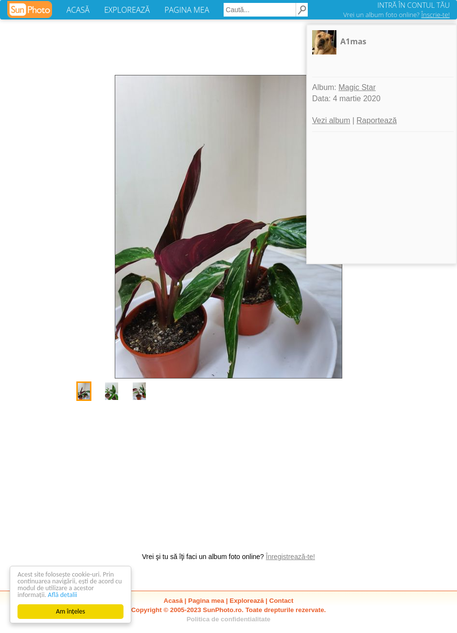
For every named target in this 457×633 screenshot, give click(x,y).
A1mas (353, 41)
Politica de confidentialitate (229, 619)
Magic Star (356, 87)
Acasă (173, 600)
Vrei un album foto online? (396, 14)
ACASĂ (78, 9)
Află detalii (62, 595)
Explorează (246, 600)
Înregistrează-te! (290, 557)
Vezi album (331, 120)
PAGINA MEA (186, 9)
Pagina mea (206, 600)
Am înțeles (70, 611)
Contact (281, 600)
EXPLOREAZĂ (127, 9)
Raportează (376, 120)
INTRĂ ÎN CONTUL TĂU (413, 5)
